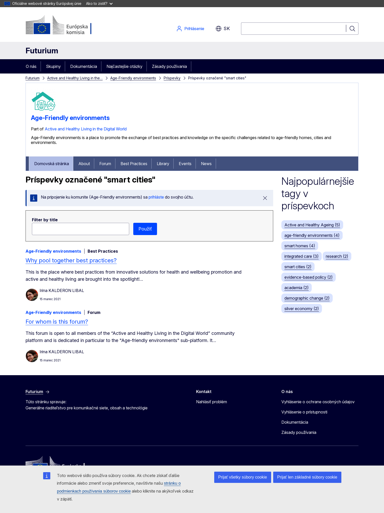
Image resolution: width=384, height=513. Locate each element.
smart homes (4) (299, 245)
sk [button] (222, 29)
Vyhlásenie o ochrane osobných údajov (318, 401)
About (84, 163)
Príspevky (172, 78)
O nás (31, 66)
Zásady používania (169, 66)
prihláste (156, 197)
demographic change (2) (307, 298)
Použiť (145, 228)
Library (163, 163)
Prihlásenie (190, 29)
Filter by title (45, 219)
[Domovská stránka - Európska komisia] (67, 25)
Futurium (42, 50)
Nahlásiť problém (211, 401)
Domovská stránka (51, 163)
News (206, 163)
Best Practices (134, 163)
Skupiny (53, 66)
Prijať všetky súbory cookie (242, 477)
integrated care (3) (301, 256)
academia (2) (296, 287)
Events (185, 163)
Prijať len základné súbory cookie (307, 477)
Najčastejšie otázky (124, 66)
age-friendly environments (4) (312, 235)
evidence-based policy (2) (308, 277)
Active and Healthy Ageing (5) (312, 224)
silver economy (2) (301, 308)
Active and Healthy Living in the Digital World (86, 128)
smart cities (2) (297, 266)
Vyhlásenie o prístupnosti (304, 411)
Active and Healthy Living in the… (75, 78)
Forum (105, 163)
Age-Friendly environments (133, 78)
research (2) (337, 256)
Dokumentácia (83, 66)
